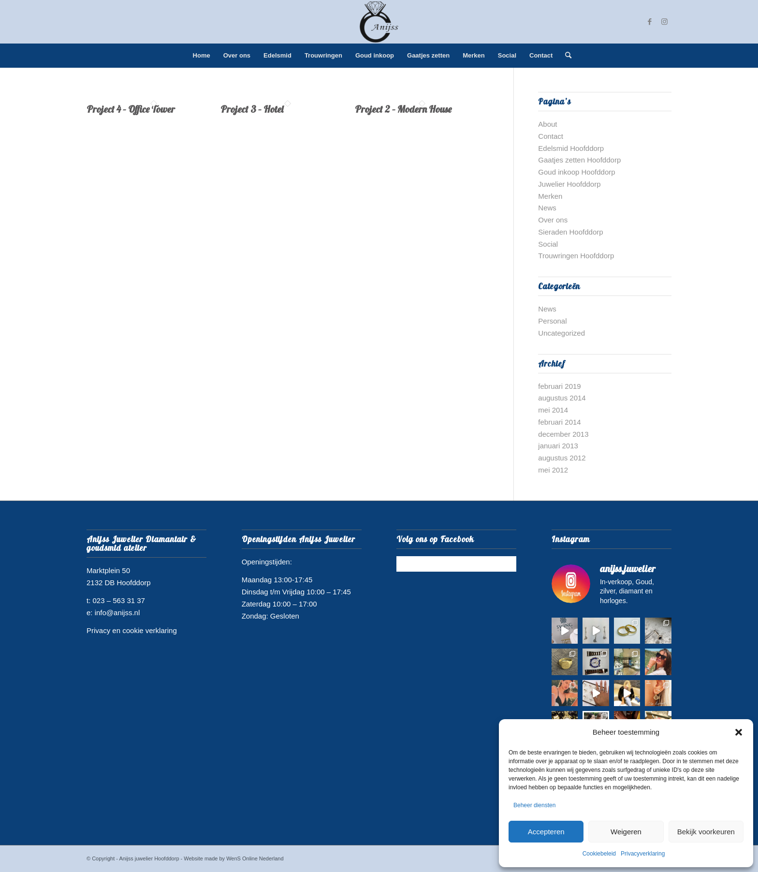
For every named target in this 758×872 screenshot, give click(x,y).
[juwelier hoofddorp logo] (379, 22)
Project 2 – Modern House (403, 109)
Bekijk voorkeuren (706, 832)
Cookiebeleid (599, 853)
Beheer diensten (534, 805)
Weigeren (626, 832)
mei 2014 (553, 410)
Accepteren (546, 832)
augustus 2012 (561, 458)
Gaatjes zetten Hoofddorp (579, 160)
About (547, 124)
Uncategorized (561, 333)
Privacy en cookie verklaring (132, 630)
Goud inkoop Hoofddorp (576, 172)
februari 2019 (559, 386)
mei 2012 (553, 470)
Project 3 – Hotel (251, 109)
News (547, 208)
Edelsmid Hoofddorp (571, 148)
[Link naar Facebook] (649, 22)
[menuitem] (202, 56)
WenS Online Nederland (254, 858)
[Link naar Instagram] (664, 22)
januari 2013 (558, 446)
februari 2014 (559, 422)
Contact (550, 136)
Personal (552, 321)
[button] (738, 732)
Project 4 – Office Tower (131, 109)
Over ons (553, 220)
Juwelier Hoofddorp (569, 184)
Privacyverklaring (643, 853)
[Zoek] (565, 56)
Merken (550, 196)
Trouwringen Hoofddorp (576, 255)
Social (548, 244)
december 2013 (563, 434)
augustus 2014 (561, 398)
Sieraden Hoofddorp (570, 232)
